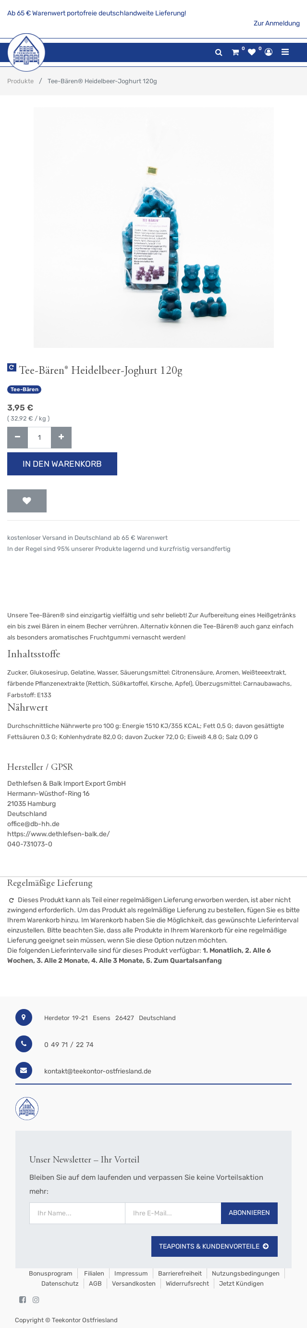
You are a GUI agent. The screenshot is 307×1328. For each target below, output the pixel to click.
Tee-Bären (24, 389)
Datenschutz (60, 1283)
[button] (27, 500)
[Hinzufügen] (61, 437)
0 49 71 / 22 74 (69, 1045)
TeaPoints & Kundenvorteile (214, 1246)
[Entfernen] (17, 437)
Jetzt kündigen (241, 1283)
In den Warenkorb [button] (62, 464)
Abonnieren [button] (249, 1213)
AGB (95, 1283)
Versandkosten (134, 1283)
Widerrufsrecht (187, 1283)
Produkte (20, 81)
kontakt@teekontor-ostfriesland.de (97, 1071)
